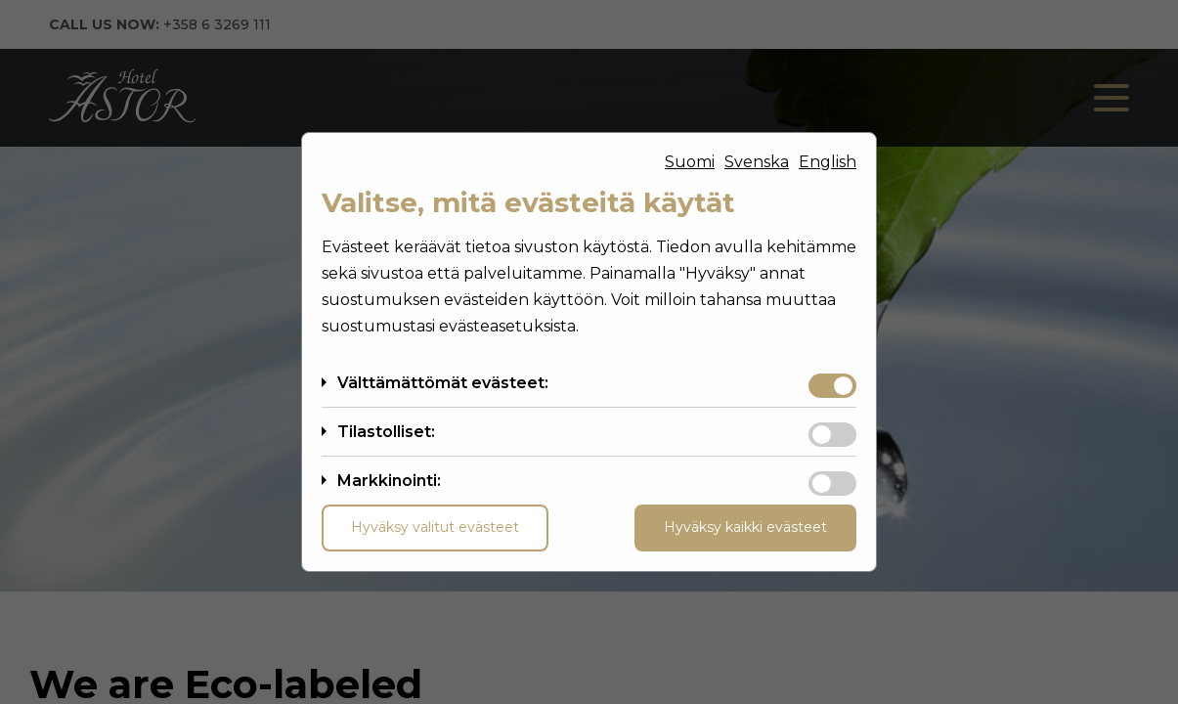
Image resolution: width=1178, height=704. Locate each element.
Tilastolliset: (386, 431)
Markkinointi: (389, 480)
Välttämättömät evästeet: (442, 383)
